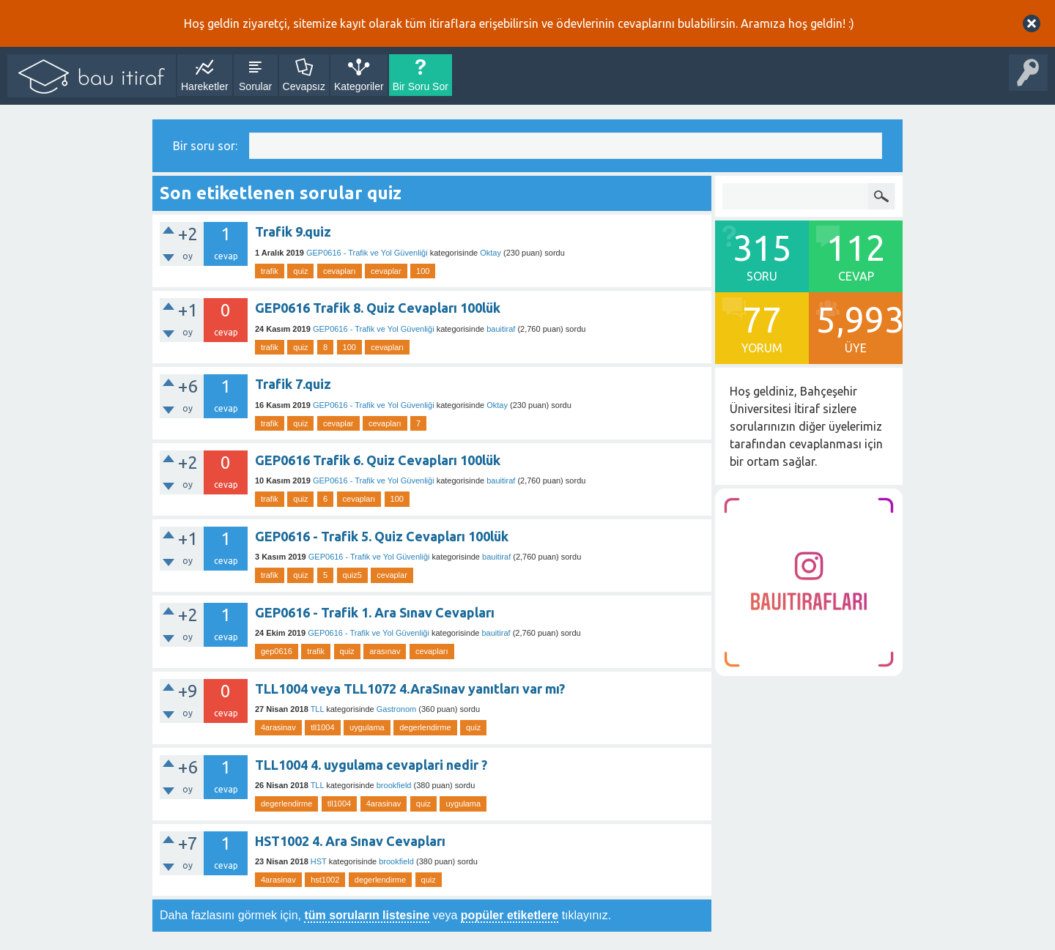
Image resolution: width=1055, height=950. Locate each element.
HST (319, 861)
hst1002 (325, 879)
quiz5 (352, 575)
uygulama (367, 727)
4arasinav (278, 727)
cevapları (339, 271)
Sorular (255, 86)
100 (422, 271)
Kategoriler (359, 86)
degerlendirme (425, 727)
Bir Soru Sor (420, 86)
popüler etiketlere (509, 915)
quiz (300, 271)
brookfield (394, 785)
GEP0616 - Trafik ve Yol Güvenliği (367, 252)
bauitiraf (500, 328)
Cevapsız (304, 86)
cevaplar (386, 271)
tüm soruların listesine (366, 915)
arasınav (384, 651)
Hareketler (205, 86)
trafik (269, 271)
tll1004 (322, 727)
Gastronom (396, 709)
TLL (318, 709)
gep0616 (276, 651)
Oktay (490, 252)
